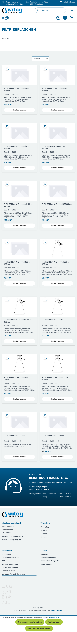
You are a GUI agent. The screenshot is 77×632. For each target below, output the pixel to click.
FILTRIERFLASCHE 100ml (52, 320)
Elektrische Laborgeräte (50, 561)
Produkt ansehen (19, 110)
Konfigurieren (54, 622)
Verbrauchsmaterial (48, 558)
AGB (3, 561)
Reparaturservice (8, 571)
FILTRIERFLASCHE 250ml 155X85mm (57, 204)
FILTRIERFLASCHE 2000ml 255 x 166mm (17, 147)
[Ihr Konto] (58, 18)
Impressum (6, 554)
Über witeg (45, 527)
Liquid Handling (47, 564)
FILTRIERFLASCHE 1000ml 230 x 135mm (55, 89)
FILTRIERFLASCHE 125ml (14, 435)
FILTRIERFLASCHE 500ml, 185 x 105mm (55, 378)
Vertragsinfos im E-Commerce (13, 574)
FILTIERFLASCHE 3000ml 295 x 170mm (54, 147)
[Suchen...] (52, 10)
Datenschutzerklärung (10, 558)
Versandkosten (56, 610)
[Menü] (72, 10)
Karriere (44, 534)
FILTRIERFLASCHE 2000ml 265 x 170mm (17, 321)
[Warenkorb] (72, 18)
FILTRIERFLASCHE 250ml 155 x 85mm (16, 378)
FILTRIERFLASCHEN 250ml (53, 435)
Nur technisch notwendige (30, 622)
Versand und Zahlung (10, 564)
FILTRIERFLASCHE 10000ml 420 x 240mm (18, 205)
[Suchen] (39, 10)
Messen (44, 530)
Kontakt (43, 537)
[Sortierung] (40, 59)
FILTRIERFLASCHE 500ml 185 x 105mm (16, 263)
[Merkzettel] (65, 18)
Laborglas (44, 554)
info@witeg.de (69, 2)
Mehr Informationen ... (55, 617)
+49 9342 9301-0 (42, 489)
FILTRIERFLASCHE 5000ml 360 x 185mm (17, 89)
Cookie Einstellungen (10, 567)
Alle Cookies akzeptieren (39, 628)
